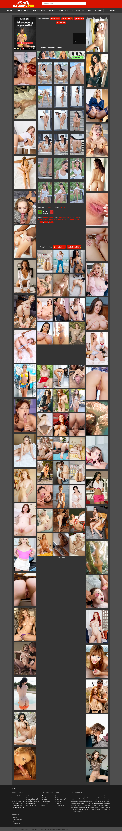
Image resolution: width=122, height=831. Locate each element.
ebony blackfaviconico (87, 798)
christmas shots (90, 807)
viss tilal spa (96, 800)
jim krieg (94, 805)
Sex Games (110, 10)
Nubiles (44, 798)
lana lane (87, 805)
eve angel (88, 803)
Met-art (44, 800)
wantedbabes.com (18, 796)
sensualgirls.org (32, 798)
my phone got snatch (97, 803)
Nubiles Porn (60, 800)
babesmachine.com (18, 807)
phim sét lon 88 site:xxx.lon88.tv (81, 809)
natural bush (103, 798)
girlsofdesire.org (17, 803)
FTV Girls (44, 803)
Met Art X (59, 803)
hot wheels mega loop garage (99, 809)
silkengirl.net (31, 805)
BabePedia (104, 18)
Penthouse (45, 796)
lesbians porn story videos (78, 803)
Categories (22, 10)
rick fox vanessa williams (77, 796)
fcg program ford (82, 801)
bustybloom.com (32, 800)
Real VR (58, 802)
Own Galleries (17, 819)
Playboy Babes (95, 10)
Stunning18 (59, 805)
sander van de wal (104, 801)
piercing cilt (80, 805)
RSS (13, 821)
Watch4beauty (60, 798)
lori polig (100, 805)
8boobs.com (30, 796)
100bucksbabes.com (18, 801)
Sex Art (58, 796)
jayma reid (89, 800)
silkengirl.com (17, 805)
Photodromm (45, 802)
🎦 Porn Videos (55, 18)
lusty (84, 800)
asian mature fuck (100, 807)
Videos (52, 10)
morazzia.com (17, 798)
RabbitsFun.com (39, 829)
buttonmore (61, 558)
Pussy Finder (79, 19)
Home (9, 10)
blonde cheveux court (93, 801)
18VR (43, 805)
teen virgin (80, 811)
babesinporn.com (32, 802)
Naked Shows (78, 10)
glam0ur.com (31, 803)
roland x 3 (96, 798)
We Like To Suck (61, 22)
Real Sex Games (67, 19)
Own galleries (39, 10)
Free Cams (63, 10)
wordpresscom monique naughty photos (96, 796)
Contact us (16, 823)
